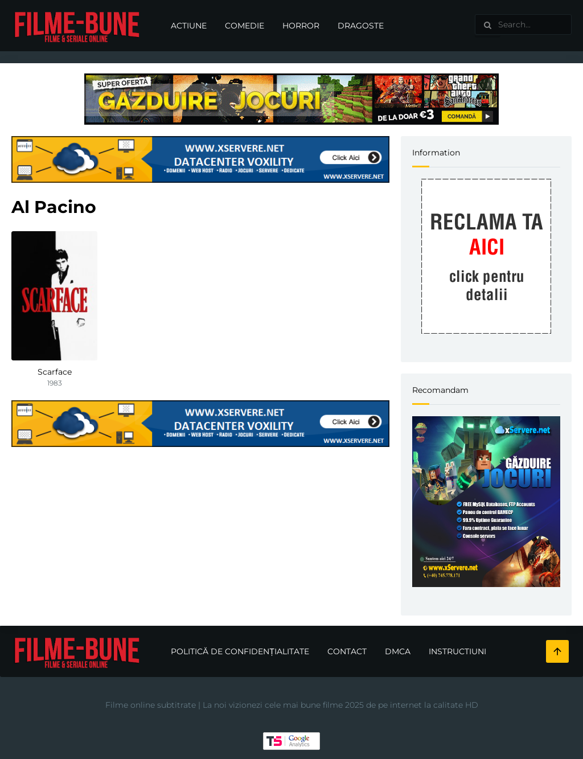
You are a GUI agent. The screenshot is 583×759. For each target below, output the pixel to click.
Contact (347, 651)
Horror (300, 25)
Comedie (244, 25)
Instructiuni (457, 651)
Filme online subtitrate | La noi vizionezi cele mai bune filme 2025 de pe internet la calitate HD (291, 705)
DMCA (397, 651)
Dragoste (361, 25)
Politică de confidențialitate (240, 651)
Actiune (189, 25)
